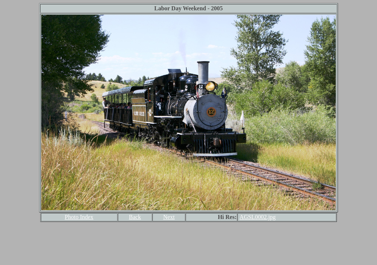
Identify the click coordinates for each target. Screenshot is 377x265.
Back (135, 217)
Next (169, 217)
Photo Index (79, 217)
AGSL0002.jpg (258, 217)
